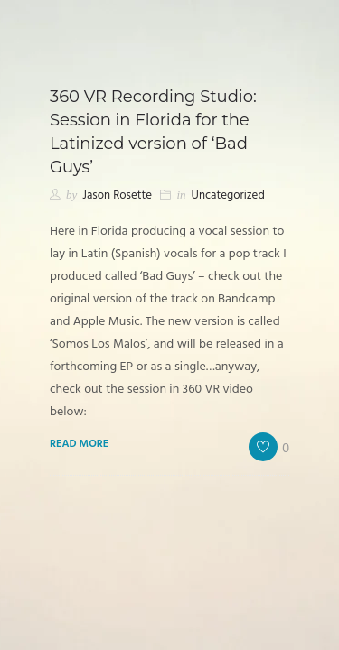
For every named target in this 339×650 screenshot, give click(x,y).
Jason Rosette (117, 195)
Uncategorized (228, 195)
